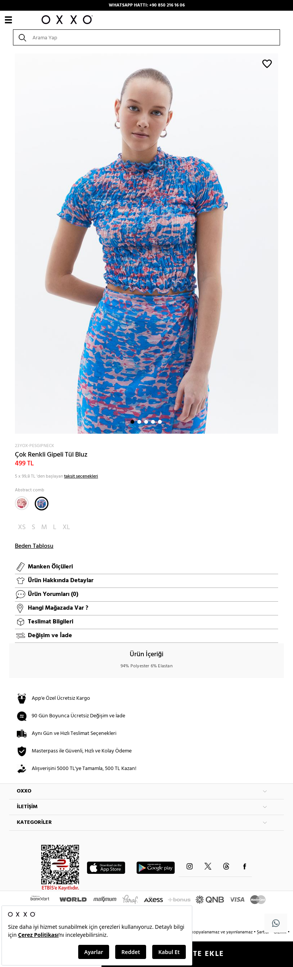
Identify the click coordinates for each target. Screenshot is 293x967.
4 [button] (153, 422)
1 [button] (132, 422)
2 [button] (139, 422)
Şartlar (263, 932)
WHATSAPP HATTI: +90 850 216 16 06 (147, 5)
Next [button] (13, 243)
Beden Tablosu (34, 546)
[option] (146, 243)
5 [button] (160, 422)
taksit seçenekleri (81, 476)
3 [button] (146, 422)
